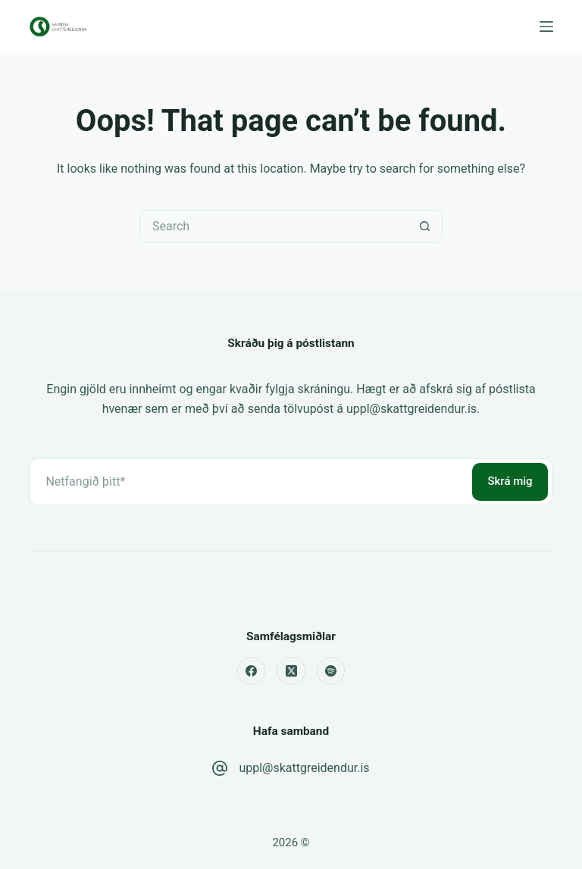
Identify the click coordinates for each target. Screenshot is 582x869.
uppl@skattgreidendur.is (304, 768)
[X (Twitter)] (291, 671)
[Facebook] (251, 671)
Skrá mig (509, 481)
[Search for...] (273, 226)
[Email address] (249, 482)
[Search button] (425, 226)
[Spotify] (331, 671)
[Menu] (546, 26)
